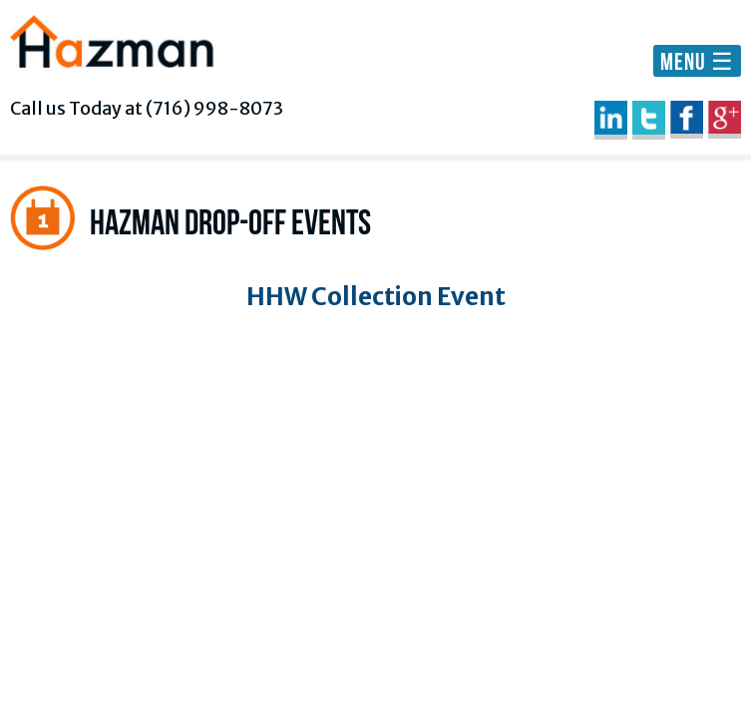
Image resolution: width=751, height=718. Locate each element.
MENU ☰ (697, 62)
